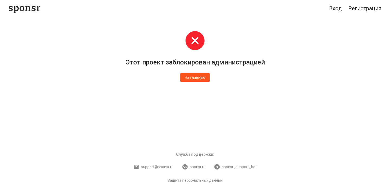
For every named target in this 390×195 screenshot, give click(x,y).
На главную (195, 77)
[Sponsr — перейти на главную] (24, 8)
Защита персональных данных (195, 180)
